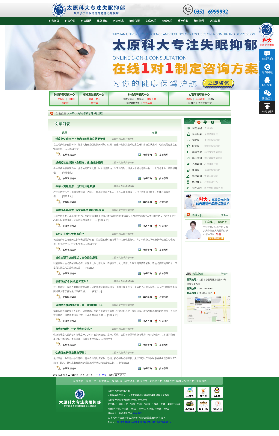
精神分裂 (183, 20)
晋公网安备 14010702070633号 (155, 422)
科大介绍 (70, 20)
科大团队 (86, 20)
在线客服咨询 (69, 154)
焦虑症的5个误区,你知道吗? (71, 281)
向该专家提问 (216, 238)
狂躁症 (140, 99)
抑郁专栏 (167, 20)
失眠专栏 (150, 20)
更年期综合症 (205, 103)
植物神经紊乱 (133, 103)
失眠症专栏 (155, 381)
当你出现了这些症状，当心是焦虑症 (76, 257)
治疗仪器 (134, 20)
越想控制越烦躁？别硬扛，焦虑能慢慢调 (79, 162)
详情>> (224, 273)
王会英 (208, 222)
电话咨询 (147, 154)
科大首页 (54, 20)
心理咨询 (197, 164)
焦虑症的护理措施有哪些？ (71, 352)
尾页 (104, 375)
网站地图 (137, 413)
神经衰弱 (197, 158)
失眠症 (195, 140)
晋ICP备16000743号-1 (128, 422)
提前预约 (163, 154)
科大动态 (118, 20)
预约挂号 (199, 20)
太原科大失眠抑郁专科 (80, 113)
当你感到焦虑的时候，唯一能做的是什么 (79, 305)
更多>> (224, 215)
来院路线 (215, 20)
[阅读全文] (74, 149)
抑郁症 (195, 146)
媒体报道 (102, 20)
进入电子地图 (205, 293)
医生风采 (197, 134)
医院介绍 (197, 128)
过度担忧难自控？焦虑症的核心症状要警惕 (80, 138)
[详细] (218, 234)
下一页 (97, 375)
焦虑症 (99, 113)
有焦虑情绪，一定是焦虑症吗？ (73, 328)
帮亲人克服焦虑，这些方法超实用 (75, 186)
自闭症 (191, 103)
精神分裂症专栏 (185, 381)
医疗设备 (142, 381)
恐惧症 (211, 99)
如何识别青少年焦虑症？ (69, 233)
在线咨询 (197, 176)
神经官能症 (128, 99)
